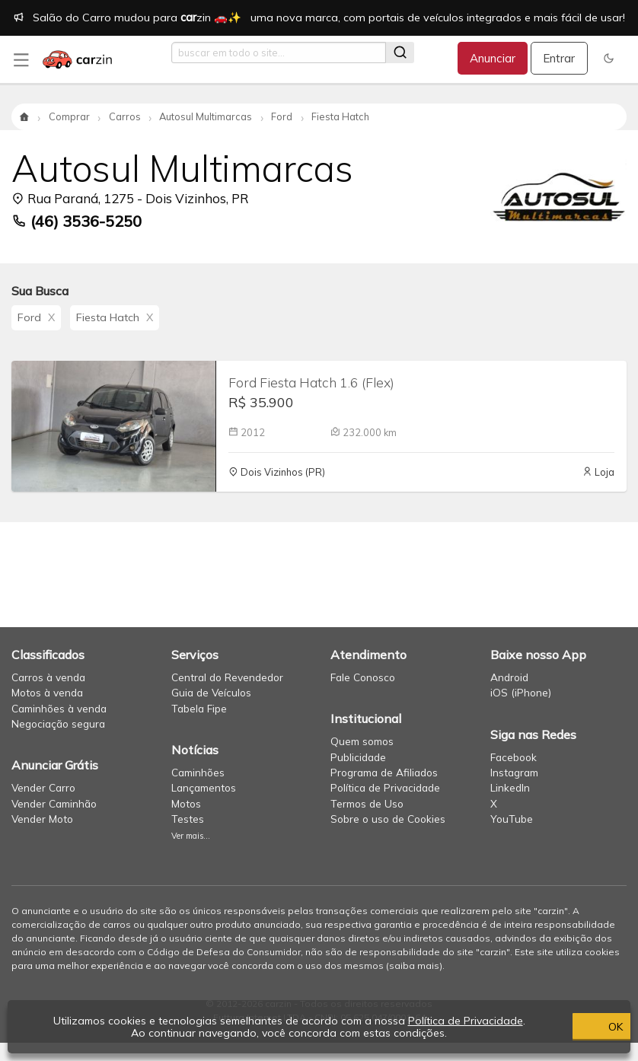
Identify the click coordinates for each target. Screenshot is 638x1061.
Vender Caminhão (54, 803)
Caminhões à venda (59, 708)
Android (509, 677)
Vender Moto (42, 818)
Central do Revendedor (227, 677)
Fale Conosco (362, 677)
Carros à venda (48, 677)
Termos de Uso (367, 803)
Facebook (513, 756)
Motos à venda (47, 692)
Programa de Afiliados (384, 772)
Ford (36, 317)
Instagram (514, 772)
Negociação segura (58, 723)
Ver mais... (190, 835)
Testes (187, 818)
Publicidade (358, 756)
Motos (186, 803)
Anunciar (492, 58)
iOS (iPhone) (520, 692)
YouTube (511, 818)
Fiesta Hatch (114, 317)
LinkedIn (510, 787)
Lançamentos (203, 787)
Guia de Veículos (211, 692)
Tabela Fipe (199, 708)
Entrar (559, 58)
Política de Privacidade (385, 787)
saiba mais (414, 965)
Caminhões (198, 772)
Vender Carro (43, 787)
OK (542, 1027)
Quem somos (362, 740)
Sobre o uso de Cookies (387, 818)
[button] (609, 58)
